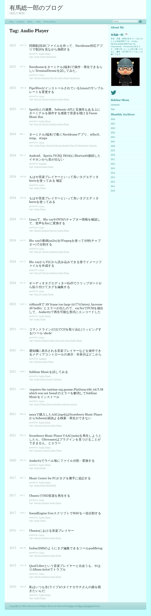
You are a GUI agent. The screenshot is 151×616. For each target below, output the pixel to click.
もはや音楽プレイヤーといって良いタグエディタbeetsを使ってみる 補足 (64, 178)
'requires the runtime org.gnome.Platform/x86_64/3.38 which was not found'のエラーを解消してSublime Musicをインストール (66, 393)
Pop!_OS (53, 78)
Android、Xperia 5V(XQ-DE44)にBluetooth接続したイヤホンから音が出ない (65, 157)
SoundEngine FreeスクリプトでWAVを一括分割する (65, 513)
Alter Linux (55, 340)
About (29, 21)
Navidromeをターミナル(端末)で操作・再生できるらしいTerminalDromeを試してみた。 (66, 68)
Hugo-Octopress (85, 606)
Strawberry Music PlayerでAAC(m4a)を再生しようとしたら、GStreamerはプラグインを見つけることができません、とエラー (65, 439)
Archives (20, 21)
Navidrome (51, 56)
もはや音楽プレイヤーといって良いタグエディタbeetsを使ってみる (64, 200)
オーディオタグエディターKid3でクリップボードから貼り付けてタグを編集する (65, 285)
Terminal (50, 145)
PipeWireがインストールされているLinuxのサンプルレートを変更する (66, 90)
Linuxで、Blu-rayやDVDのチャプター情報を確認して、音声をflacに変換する (64, 221)
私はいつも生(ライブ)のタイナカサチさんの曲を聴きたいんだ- (65, 589)
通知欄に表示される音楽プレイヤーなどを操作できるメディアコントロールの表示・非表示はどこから (65, 352)
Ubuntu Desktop (41, 78)
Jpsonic (49, 379)
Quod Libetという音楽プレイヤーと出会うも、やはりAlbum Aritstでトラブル (65, 567)
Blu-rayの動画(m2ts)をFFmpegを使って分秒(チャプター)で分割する (65, 242)
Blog (11, 21)
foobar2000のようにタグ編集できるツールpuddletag (65, 548)
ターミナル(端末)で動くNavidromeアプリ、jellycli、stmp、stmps (65, 136)
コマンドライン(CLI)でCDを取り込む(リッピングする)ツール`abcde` (65, 331)
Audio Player (45, 53)
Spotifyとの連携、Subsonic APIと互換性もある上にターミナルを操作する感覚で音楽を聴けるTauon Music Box (65, 113)
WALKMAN (51, 485)
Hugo (71, 606)
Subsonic (92, 145)
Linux (41, 75)
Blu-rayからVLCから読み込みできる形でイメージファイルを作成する (65, 264)
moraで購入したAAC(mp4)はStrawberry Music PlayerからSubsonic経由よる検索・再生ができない (65, 416)
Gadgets (42, 163)
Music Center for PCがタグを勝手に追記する (60, 478)
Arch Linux (65, 340)
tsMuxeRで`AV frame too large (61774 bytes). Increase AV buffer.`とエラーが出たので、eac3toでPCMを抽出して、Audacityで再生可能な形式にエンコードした (66, 308)
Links (38, 21)
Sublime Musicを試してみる (48, 372)
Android (38, 166)
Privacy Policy (49, 21)
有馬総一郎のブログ (36, 7)
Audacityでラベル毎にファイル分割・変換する (62, 461)
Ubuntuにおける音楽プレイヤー (51, 531)
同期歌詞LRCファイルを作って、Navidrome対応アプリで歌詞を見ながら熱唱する (66, 47)
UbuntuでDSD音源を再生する (49, 496)
